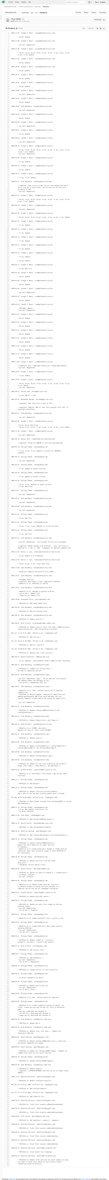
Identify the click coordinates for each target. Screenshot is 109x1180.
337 (11, 698)
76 (11, 181)
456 (11, 934)
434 (11, 890)
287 (11, 599)
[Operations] (2, 31)
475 (11, 971)
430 (11, 882)
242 (11, 510)
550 (11, 1120)
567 (11, 1154)
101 (11, 231)
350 (11, 724)
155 (11, 338)
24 (11, 78)
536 (11, 1092)
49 (11, 128)
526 (11, 1072)
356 (11, 736)
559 (11, 1138)
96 (11, 221)
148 (11, 324)
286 (11, 597)
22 (11, 74)
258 (11, 542)
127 (11, 282)
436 (11, 894)
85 (11, 199)
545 (11, 1110)
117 (11, 262)
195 (11, 417)
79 (11, 187)
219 (11, 464)
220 (11, 466)
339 (11, 702)
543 (11, 1106)
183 (11, 393)
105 (11, 239)
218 (11, 463)
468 (11, 958)
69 (11, 167)
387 (11, 797)
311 (11, 647)
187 (11, 401)
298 (11, 621)
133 (11, 294)
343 (11, 710)
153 (11, 334)
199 (11, 425)
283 (11, 591)
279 (11, 583)
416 (11, 855)
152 (11, 332)
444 (11, 910)
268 (11, 562)
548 (11, 1116)
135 (11, 298)
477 (11, 975)
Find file (78, 12)
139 (11, 306)
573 (11, 1166)
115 (11, 259)
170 (11, 367)
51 (11, 132)
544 (11, 1108)
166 (11, 360)
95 (11, 219)
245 (11, 516)
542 (11, 1104)
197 (11, 421)
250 (11, 526)
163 (11, 354)
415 (11, 853)
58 (11, 146)
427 (11, 876)
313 (11, 651)
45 (11, 120)
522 (11, 1065)
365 (11, 754)
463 (11, 948)
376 (11, 775)
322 (11, 668)
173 (11, 373)
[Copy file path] (19, 28)
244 (11, 514)
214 (11, 455)
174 (11, 375)
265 (11, 556)
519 (11, 1059)
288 (11, 601)
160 (11, 348)
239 (11, 504)
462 (11, 946)
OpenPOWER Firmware (13, 6)
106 (11, 241)
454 (11, 930)
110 (11, 249)
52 (11, 134)
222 (11, 470)
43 (11, 116)
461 (11, 944)
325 (11, 674)
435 (11, 892)
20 (11, 70)
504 (11, 1029)
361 (11, 746)
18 (11, 66)
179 (11, 385)
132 (11, 292)
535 (11, 1090)
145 (11, 318)
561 (11, 1142)
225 (11, 476)
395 (11, 813)
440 (11, 902)
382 (11, 787)
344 (11, 712)
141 (11, 310)
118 (11, 264)
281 (11, 587)
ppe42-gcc (28, 12)
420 (11, 863)
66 (11, 161)
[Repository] (2, 17)
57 (11, 144)
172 (11, 371)
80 (11, 189)
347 (11, 718)
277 (11, 579)
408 (11, 839)
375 (11, 773)
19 (11, 68)
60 (11, 150)
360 (11, 744)
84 (11, 197)
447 (11, 916)
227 (11, 480)
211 (11, 449)
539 (11, 1098)
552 (11, 1124)
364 (11, 752)
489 (11, 999)
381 (11, 785)
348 (11, 720)
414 (11, 851)
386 (11, 795)
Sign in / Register (100, 2)
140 (11, 308)
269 (11, 564)
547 (11, 1114)
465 (11, 952)
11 (11, 53)
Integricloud (11, 1179)
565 (11, 1150)
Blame (86, 12)
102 (11, 233)
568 (11, 1156)
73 (11, 175)
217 (11, 461)
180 (11, 387)
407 (11, 837)
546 (11, 1112)
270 (11, 565)
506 (11, 1033)
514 (11, 1049)
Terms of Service (85, 1179)
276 (11, 577)
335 (11, 694)
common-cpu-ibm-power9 (29, 6)
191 (11, 409)
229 (11, 484)
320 (11, 665)
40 (11, 110)
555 (11, 1130)
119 (11, 266)
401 (11, 825)
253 (11, 532)
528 (11, 1076)
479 (11, 979)
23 (11, 76)
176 (11, 379)
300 (11, 625)
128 (11, 284)
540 (11, 1100)
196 (11, 419)
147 (11, 322)
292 (11, 609)
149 (11, 326)
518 (11, 1057)
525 (11, 1070)
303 (11, 631)
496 (11, 1013)
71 (11, 171)
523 (11, 1067)
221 (11, 468)
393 (11, 809)
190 (11, 407)
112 (11, 253)
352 (11, 728)
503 (11, 1027)
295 (11, 615)
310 (11, 645)
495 (11, 1011)
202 (11, 431)
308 (11, 641)
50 (11, 130)
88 (11, 205)
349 (11, 722)
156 (11, 340)
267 (11, 560)
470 (11, 962)
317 (11, 659)
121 (11, 270)
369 (11, 762)
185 (11, 397)
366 (11, 756)
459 (11, 940)
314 (11, 653)
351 (11, 726)
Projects (10, 2)
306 (11, 637)
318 (11, 661)
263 (11, 552)
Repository (49, 6)
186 (11, 399)
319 (11, 663)
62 (11, 154)
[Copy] (97, 28)
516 (11, 1053)
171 (11, 369)
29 (11, 88)
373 (11, 769)
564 (11, 1148)
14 (11, 59)
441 (11, 904)
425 (11, 872)
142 (11, 312)
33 (11, 96)
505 (11, 1031)
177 (11, 381)
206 (11, 439)
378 (11, 779)
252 (11, 530)
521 (11, 1063)
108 (11, 245)
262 (11, 550)
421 (11, 865)
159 (11, 346)
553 (11, 1126)
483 (11, 987)
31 (11, 92)
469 (11, 960)
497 (11, 1015)
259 (11, 544)
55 (11, 140)
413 (11, 849)
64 (11, 158)
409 (11, 841)
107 (11, 243)
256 (11, 538)
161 (11, 350)
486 (11, 993)
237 (11, 500)
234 (11, 494)
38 (11, 106)
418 (11, 859)
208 (11, 443)
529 (11, 1078)
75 (11, 179)
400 (11, 823)
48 (11, 126)
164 (11, 356)
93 (11, 215)
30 (11, 90)
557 (11, 1134)
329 (11, 682)
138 (11, 304)
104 (11, 237)
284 (11, 593)
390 (11, 803)
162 (11, 352)
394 (11, 811)
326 (11, 676)
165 (11, 358)
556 (11, 1132)
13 (11, 57)
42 (11, 114)
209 (11, 445)
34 (11, 98)
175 (11, 377)
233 (11, 492)
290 (11, 605)
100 (11, 229)
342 (11, 708)
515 (11, 1051)
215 (11, 457)
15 (11, 60)
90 (11, 209)
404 (11, 831)
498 (11, 1017)
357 (11, 738)
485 (11, 991)
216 (11, 459)
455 (11, 932)
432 (11, 886)
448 (11, 918)
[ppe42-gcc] (2, 7)
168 (11, 363)
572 (11, 1164)
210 (11, 447)
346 (11, 716)
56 (11, 142)
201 (11, 429)
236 (11, 498)
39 (11, 108)
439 (11, 900)
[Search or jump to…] (76, 2)
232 (11, 490)
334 (11, 692)
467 (11, 956)
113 (11, 255)
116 (11, 261)
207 (11, 441)
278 (11, 581)
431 (11, 884)
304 (11, 633)
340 (11, 704)
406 (11, 835)
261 (11, 548)
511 (11, 1043)
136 (11, 300)
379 (11, 781)
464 (11, 950)
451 (11, 924)
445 (11, 912)
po (39, 12)
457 (11, 936)
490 (11, 1001)
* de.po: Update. (19, 19)
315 (11, 655)
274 (11, 573)
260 (11, 546)
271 (11, 567)
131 (11, 290)
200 (11, 427)
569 (11, 1158)
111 (11, 251)
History (94, 12)
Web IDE (91, 28)
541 (11, 1102)
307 (11, 639)
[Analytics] (2, 36)
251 (11, 528)
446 (11, 914)
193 (11, 413)
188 (11, 403)
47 (11, 124)
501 (11, 1023)
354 (11, 732)
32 (11, 94)
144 (11, 316)
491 (11, 1003)
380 (11, 783)
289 (11, 603)
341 (11, 706)
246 (11, 518)
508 (11, 1037)
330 (11, 684)
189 (11, 405)
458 (11, 938)
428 (11, 878)
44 (11, 118)
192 (11, 411)
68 (11, 165)
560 (11, 1140)
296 (11, 617)
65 (11, 160)
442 (11, 906)
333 (11, 690)
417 (11, 857)
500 (11, 1021)
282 (11, 589)
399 (11, 821)
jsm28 (16, 21)
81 (11, 191)
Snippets (23, 2)
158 (11, 344)
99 (11, 227)
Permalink (103, 12)
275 (11, 575)
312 (11, 649)
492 (11, 1005)
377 (11, 777)
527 (11, 1074)
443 (11, 908)
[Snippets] (2, 45)
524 (11, 1069)
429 (11, 880)
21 (11, 72)
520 (11, 1061)
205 (11, 437)
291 (11, 607)
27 (11, 84)
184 (11, 395)
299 (11, 623)
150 (11, 328)
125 (11, 278)
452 (11, 926)
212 (11, 451)
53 (11, 136)
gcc (35, 12)
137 (11, 302)
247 (11, 520)
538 (11, 1096)
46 (11, 122)
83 (11, 195)
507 (11, 1035)
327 (11, 678)
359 (11, 742)
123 (11, 274)
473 (11, 968)
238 (11, 502)
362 (11, 748)
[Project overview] (2, 12)
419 (11, 861)
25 (11, 80)
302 (11, 629)
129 (11, 286)
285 (11, 595)
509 (11, 1039)
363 (11, 750)
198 (11, 423)
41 (11, 112)
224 (11, 474)
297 (11, 619)
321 (11, 666)
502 (11, 1025)
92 (11, 213)
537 (11, 1094)
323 (11, 670)
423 (11, 868)
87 (11, 203)
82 (11, 193)
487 (11, 995)
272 (11, 569)
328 (11, 680)
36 (11, 102)
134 (11, 296)
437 (11, 896)
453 (11, 928)
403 (11, 829)
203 (11, 433)
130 (11, 288)
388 (11, 799)
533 (11, 1086)
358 (11, 740)
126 (11, 280)
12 (11, 55)
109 (11, 247)
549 (11, 1118)
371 (11, 766)
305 (11, 635)
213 (11, 453)
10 (11, 51)
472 (11, 966)
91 (11, 211)
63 (11, 156)
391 (11, 805)
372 (11, 767)
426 (11, 874)
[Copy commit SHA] (104, 20)
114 (11, 257)
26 (11, 82)
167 (11, 362)
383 (11, 789)
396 (11, 815)
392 (11, 807)
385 (11, 793)
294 (11, 613)
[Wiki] (2, 41)
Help (29, 2)
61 (11, 152)
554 (11, 1128)
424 (11, 870)
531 (11, 1082)
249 (11, 524)
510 (11, 1041)
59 (11, 148)
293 (11, 611)
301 (11, 627)
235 (11, 496)
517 (11, 1055)
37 (11, 104)
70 (11, 169)
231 (11, 488)
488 (11, 997)
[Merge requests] (2, 26)
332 (11, 688)
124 (11, 276)
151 (11, 330)
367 (11, 758)
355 (11, 734)
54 (11, 138)
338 (11, 700)
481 (11, 983)
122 (11, 272)
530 (11, 1080)
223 (11, 472)
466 (11, 954)
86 (11, 201)
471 (11, 964)
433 (11, 888)
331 (11, 686)
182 (11, 391)
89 (11, 207)
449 (11, 920)
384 (11, 791)
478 (11, 977)
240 (11, 506)
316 (11, 657)
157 (11, 342)
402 (11, 827)
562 (11, 1144)
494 (11, 1009)
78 (11, 185)
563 (11, 1146)
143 (11, 314)
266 (11, 558)
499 (11, 1019)
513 (11, 1047)
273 (11, 571)
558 (11, 1136)
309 (11, 643)
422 (11, 867)
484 (11, 989)
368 (11, 760)
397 (11, 817)
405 (11, 833)
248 (11, 522)
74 (11, 177)
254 (11, 534)
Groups (17, 2)
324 (11, 672)
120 (11, 268)
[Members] (2, 50)
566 (11, 1152)
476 (11, 973)
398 (11, 819)
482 (11, 985)
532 (11, 1084)
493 (11, 1007)
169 (11, 365)
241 (11, 508)
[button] (2, 1175)
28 (11, 86)
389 (11, 801)
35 (11, 100)
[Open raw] (100, 28)
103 (11, 235)
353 (11, 730)
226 (11, 478)
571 (11, 1162)
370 (11, 764)
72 (11, 173)
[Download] (104, 28)
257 (11, 540)
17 (11, 64)
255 (11, 536)
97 (11, 223)
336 (11, 696)
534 (11, 1088)
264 (11, 554)
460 (11, 942)
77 (11, 183)
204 (11, 435)
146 (11, 320)
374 (11, 771)
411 (11, 845)
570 (11, 1160)
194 (11, 415)
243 (11, 512)
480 (11, 981)
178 (11, 383)
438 (11, 898)
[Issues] (2, 22)
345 (11, 714)
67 (11, 163)
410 (11, 843)
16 (11, 62)
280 (11, 585)
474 (11, 969)
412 (11, 847)
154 (11, 336)
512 (11, 1045)
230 (11, 486)
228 (11, 482)
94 (11, 217)
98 (11, 225)
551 (11, 1122)
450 (11, 922)
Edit (83, 28)
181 (11, 389)
